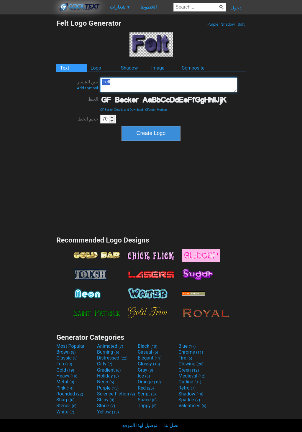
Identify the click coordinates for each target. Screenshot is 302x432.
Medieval (192, 376)
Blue (187, 346)
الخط (93, 99)
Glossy (149, 364)
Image (158, 68)
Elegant (150, 358)
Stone (106, 405)
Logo (96, 68)
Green (188, 370)
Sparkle (189, 400)
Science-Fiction (116, 394)
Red (146, 388)
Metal (65, 382)
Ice (144, 376)
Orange (149, 382)
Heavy (66, 376)
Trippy (147, 405)
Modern (162, 109)
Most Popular (70, 346)
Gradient (109, 370)
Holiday (108, 376)
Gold (65, 370)
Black (147, 346)
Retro (187, 388)
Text (64, 68)
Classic (67, 358)
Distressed (112, 358)
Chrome (190, 352)
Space (147, 400)
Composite (193, 68)
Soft (241, 24)
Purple (212, 24)
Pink (65, 388)
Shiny (105, 400)
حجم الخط (88, 119)
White (65, 412)
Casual (148, 352)
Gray (145, 370)
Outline (189, 382)
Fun (64, 364)
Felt (168, 85)
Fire (185, 358)
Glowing (190, 364)
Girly (104, 364)
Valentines (192, 405)
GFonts (150, 109)
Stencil (66, 405)
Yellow (108, 412)
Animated (110, 346)
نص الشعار (87, 84)
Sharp (65, 400)
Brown (66, 352)
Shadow (228, 24)
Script (147, 394)
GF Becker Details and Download (121, 109)
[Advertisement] (28, 107)
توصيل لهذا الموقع (139, 425)
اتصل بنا (172, 425)
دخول (236, 8)
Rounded (69, 394)
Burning (108, 352)
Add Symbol (87, 88)
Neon (105, 382)
